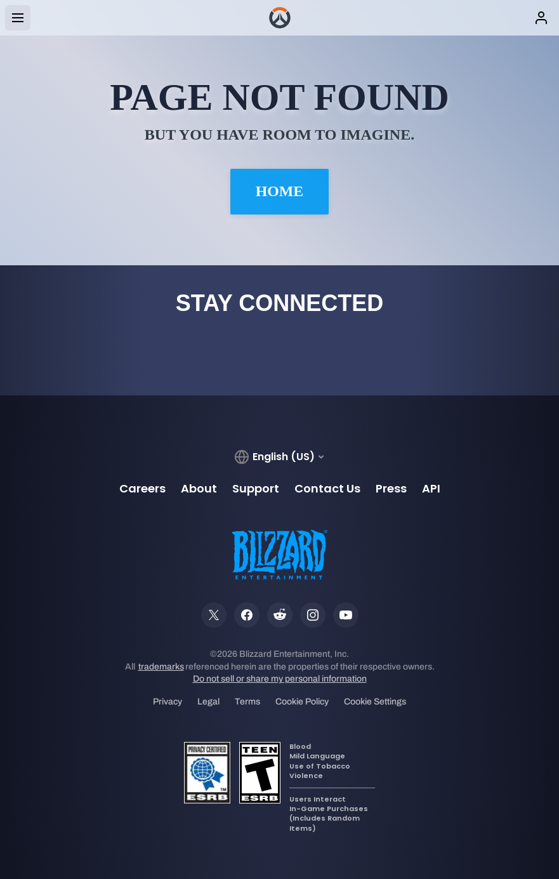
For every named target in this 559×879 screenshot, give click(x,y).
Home (280, 191)
